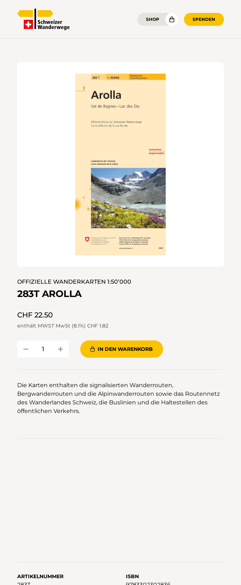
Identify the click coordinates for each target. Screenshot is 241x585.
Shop (152, 19)
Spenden (204, 19)
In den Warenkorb (121, 349)
